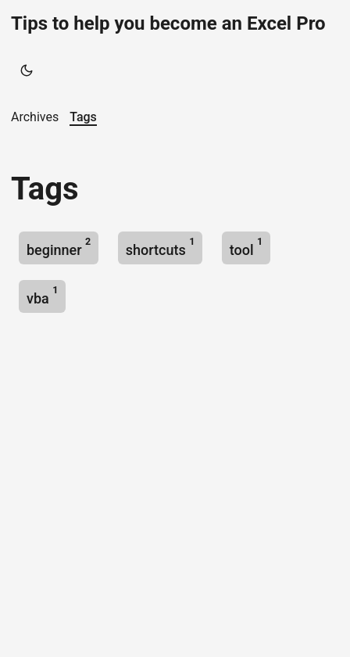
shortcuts (160, 246)
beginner (59, 246)
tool (246, 246)
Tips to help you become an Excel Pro (168, 23)
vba (42, 295)
